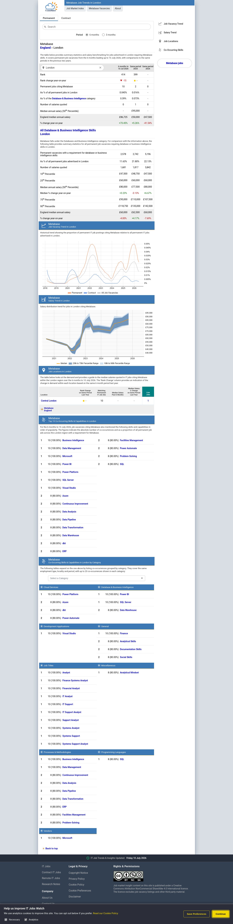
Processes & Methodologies (57, 752)
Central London (49, 400)
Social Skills (126, 657)
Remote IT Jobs (51, 878)
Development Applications (56, 626)
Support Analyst (70, 720)
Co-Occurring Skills (173, 50)
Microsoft (67, 456)
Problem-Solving (128, 456)
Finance (124, 633)
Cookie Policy (76, 884)
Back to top (51, 848)
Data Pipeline (69, 519)
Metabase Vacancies (99, 8)
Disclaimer (75, 896)
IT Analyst (67, 696)
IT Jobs (46, 866)
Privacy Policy (77, 878)
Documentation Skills (131, 649)
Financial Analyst (71, 688)
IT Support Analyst (71, 712)
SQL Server (68, 480)
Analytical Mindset (129, 672)
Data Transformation (72, 527)
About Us (47, 897)
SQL (122, 464)
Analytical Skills (128, 641)
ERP (64, 551)
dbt (64, 543)
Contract (66, 18)
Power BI (67, 464)
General (105, 626)
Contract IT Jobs (51, 872)
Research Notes (51, 884)
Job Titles (48, 665)
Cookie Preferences (80, 890)
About (118, 8)
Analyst (66, 672)
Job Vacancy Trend (173, 23)
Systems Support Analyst (75, 744)
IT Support (67, 704)
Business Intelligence (73, 440)
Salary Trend (170, 32)
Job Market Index (75, 8)
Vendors (48, 831)
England (45, 47)
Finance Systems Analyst (75, 680)
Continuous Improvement (75, 503)
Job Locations (171, 41)
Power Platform (70, 472)
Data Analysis (69, 511)
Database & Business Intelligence (69, 98)
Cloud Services (51, 587)
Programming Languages (113, 752)
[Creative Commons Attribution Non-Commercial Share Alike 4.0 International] (152, 874)
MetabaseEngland (49, 409)
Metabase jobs (174, 63)
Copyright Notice (78, 872)
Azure (65, 496)
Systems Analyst (70, 728)
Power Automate (128, 448)
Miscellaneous (108, 665)
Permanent (49, 18)
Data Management (71, 448)
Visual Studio (69, 488)
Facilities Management (131, 440)
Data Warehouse (70, 535)
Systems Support (71, 736)
